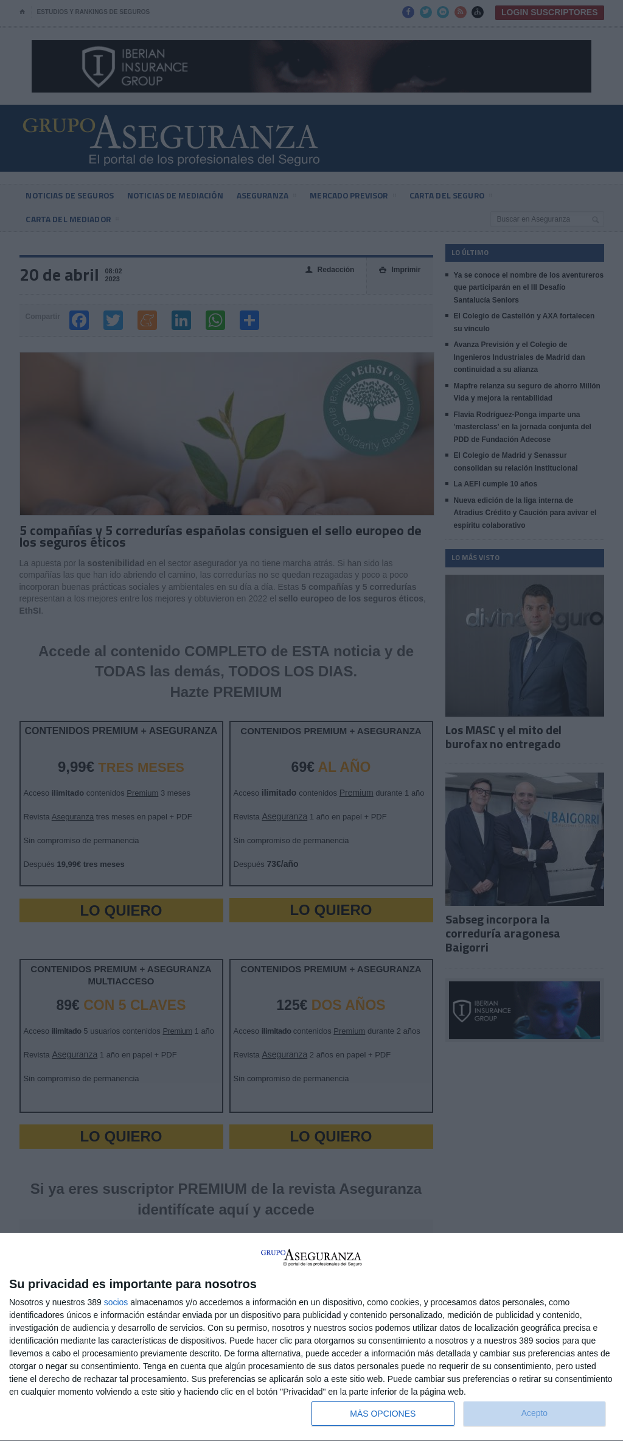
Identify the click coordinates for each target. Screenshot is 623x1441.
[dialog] (311, 1337)
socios (116, 1302)
